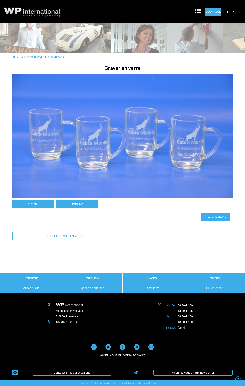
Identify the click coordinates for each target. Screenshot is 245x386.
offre (15, 56)
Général (33, 203)
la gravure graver (31, 56)
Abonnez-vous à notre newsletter (193, 372)
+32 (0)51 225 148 (67, 322)
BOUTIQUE (213, 11)
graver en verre (54, 56)
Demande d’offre (216, 217)
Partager (77, 203)
